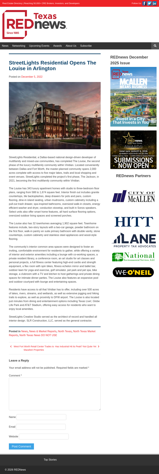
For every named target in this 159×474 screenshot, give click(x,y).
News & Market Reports (42, 331)
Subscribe (86, 45)
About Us (71, 45)
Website (13, 436)
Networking (18, 45)
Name (12, 417)
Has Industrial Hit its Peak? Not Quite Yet (75, 346)
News (5, 45)
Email (12, 426)
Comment (15, 375)
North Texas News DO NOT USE (38, 335)
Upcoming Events (39, 45)
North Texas (65, 331)
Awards (57, 45)
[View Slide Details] (133, 97)
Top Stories (50, 459)
